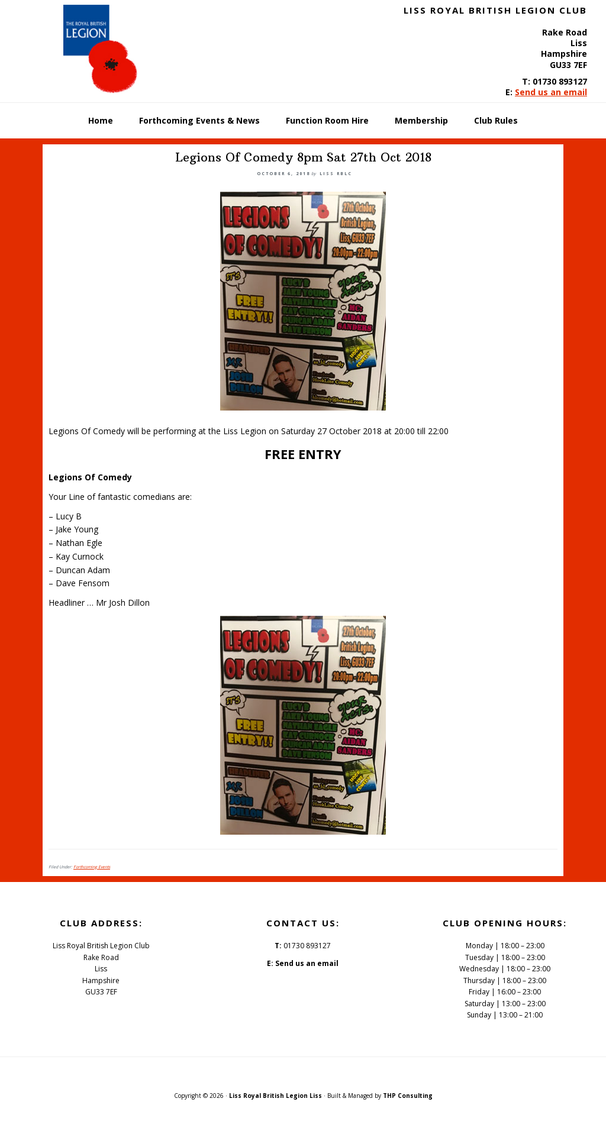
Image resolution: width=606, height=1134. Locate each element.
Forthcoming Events (91, 867)
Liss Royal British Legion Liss (275, 1095)
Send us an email (551, 92)
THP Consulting (408, 1095)
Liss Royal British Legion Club (107, 49)
